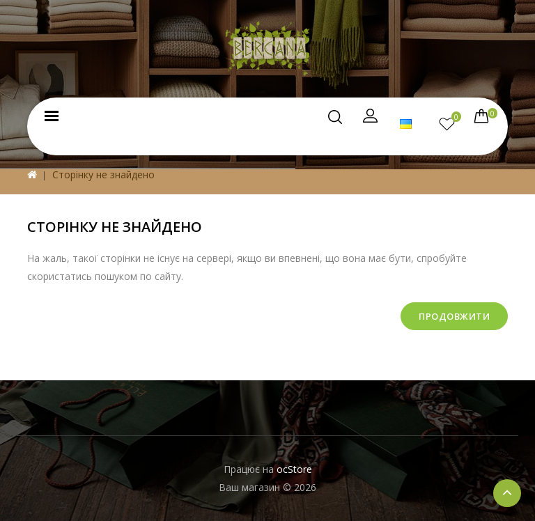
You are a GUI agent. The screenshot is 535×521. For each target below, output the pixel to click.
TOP (507, 493)
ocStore (294, 469)
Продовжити (454, 316)
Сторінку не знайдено (103, 174)
